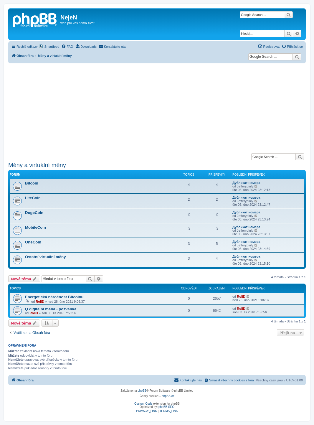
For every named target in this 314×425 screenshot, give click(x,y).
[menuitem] (67, 46)
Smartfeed (52, 46)
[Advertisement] (157, 107)
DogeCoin (34, 212)
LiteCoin (33, 198)
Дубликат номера (246, 183)
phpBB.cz (168, 396)
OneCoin (33, 242)
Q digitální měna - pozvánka (50, 309)
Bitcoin (31, 183)
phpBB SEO (166, 406)
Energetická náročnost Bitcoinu (54, 297)
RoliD (40, 301)
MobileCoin (35, 227)
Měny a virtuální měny (37, 165)
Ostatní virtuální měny (45, 257)
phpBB (142, 390)
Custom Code (143, 403)
